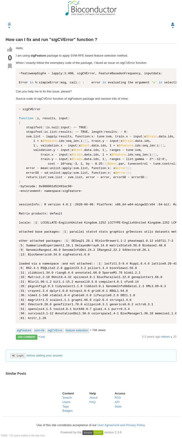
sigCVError (55, 330)
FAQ (92, 402)
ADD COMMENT (26, 337)
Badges (67, 410)
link (42, 337)
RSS (118, 397)
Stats (118, 406)
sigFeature (24, 330)
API (117, 402)
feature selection (77, 330)
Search (67, 397)
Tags (65, 406)
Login (18, 355)
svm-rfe (39, 330)
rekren (166, 336)
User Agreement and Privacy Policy (121, 425)
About (93, 397)
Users (66, 402)
